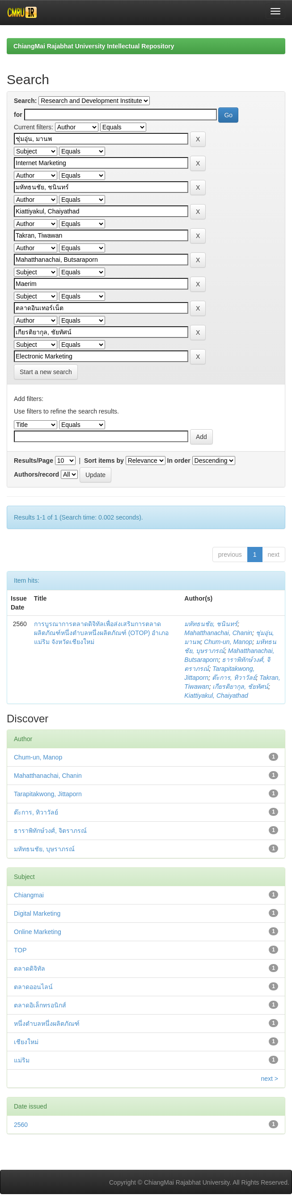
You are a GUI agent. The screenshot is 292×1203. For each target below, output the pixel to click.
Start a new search (46, 371)
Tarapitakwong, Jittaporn (48, 794)
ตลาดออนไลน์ (33, 986)
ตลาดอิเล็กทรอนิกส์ (40, 1005)
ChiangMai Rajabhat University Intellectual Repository (93, 46)
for (18, 114)
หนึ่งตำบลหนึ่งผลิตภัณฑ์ (47, 1023)
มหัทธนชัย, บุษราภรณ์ (44, 849)
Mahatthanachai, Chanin (218, 632)
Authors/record (36, 474)
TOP (20, 950)
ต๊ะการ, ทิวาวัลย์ (234, 677)
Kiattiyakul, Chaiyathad (216, 695)
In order (178, 460)
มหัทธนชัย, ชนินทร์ (210, 623)
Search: (25, 100)
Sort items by (104, 460)
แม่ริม (22, 1060)
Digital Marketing (37, 913)
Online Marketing (37, 931)
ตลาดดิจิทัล (29, 968)
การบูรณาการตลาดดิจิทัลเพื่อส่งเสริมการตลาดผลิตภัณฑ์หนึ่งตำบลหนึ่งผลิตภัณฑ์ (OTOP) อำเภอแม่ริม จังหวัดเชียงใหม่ (101, 632)
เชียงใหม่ (26, 1041)
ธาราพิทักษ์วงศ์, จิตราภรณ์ (50, 830)
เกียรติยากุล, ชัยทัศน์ (240, 686)
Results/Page (33, 460)
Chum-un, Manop (228, 641)
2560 (21, 1124)
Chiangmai (29, 895)
